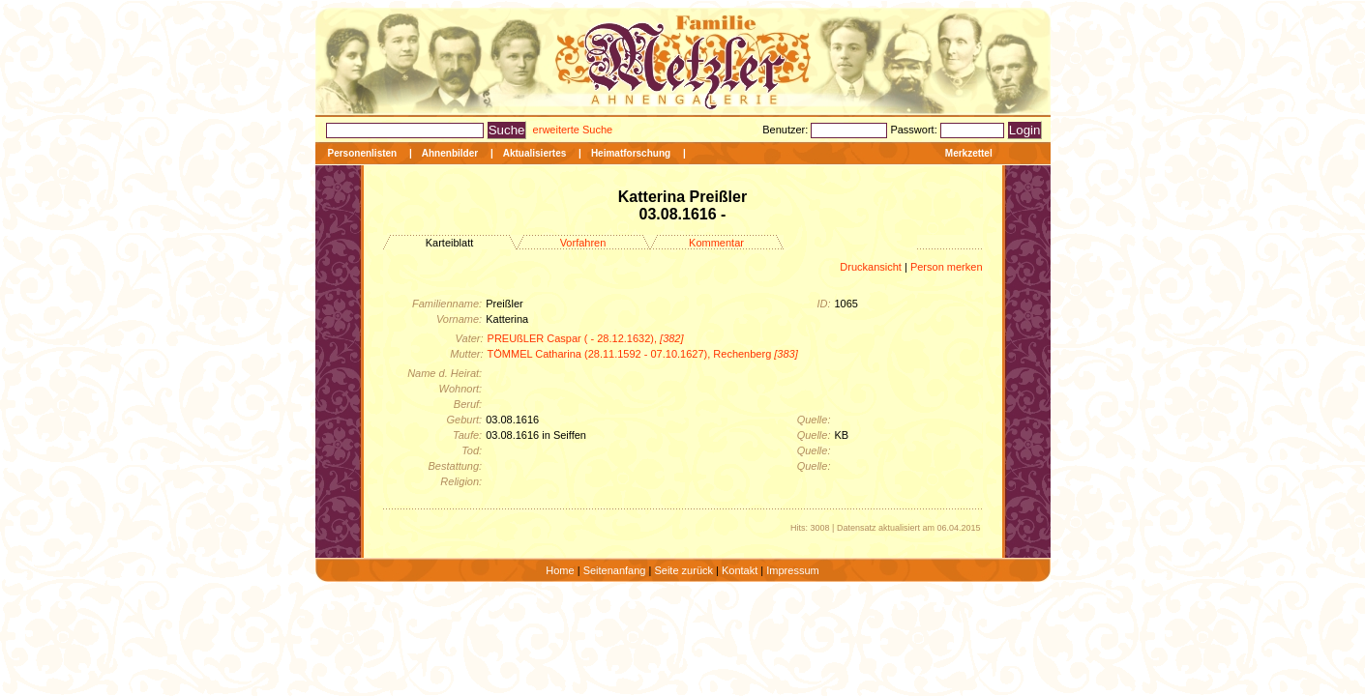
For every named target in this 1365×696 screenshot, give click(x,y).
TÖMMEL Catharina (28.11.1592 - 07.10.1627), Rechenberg (643, 354)
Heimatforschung (630, 153)
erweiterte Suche (573, 129)
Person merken (946, 267)
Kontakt (739, 570)
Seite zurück (683, 570)
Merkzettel (969, 153)
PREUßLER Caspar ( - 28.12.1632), (586, 338)
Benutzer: (786, 129)
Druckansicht (871, 267)
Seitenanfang (614, 570)
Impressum (792, 570)
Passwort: (914, 129)
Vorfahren (583, 242)
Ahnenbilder (450, 153)
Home (560, 570)
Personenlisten (363, 153)
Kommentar (716, 242)
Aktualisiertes (535, 153)
